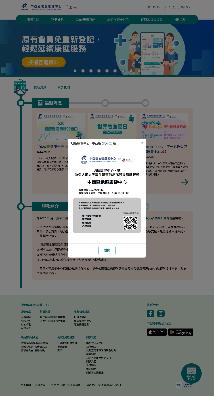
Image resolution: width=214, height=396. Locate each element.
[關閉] (142, 143)
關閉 (107, 250)
